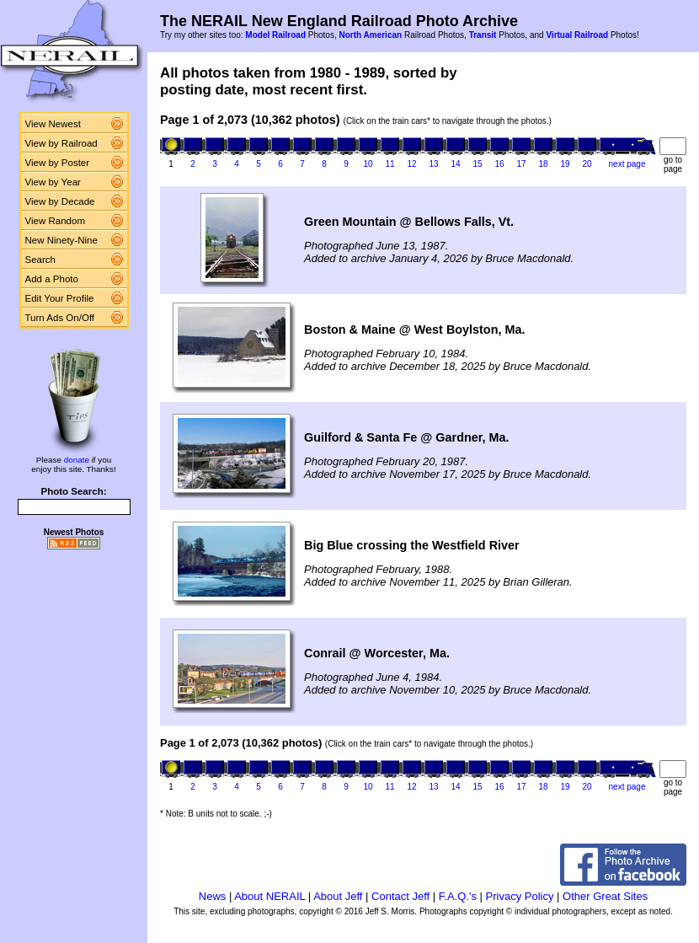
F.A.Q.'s (458, 896)
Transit (483, 35)
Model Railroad (275, 35)
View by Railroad (61, 143)
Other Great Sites (605, 896)
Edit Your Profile (59, 298)
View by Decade (60, 201)
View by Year (53, 182)
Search (40, 260)
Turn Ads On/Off (60, 318)
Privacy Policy (520, 896)
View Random (55, 221)
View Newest (53, 124)
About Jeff (337, 896)
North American (370, 35)
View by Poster (57, 163)
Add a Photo (51, 279)
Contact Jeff (400, 896)
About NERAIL (269, 896)
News (213, 896)
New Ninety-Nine (61, 240)
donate (76, 459)
